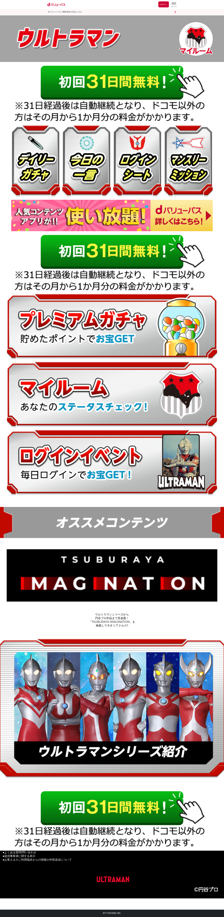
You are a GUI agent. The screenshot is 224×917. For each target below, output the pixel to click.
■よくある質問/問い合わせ (19, 852)
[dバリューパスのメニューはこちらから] (174, 5)
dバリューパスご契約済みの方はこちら (65, 12)
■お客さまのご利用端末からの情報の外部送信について (37, 859)
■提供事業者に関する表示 (19, 856)
